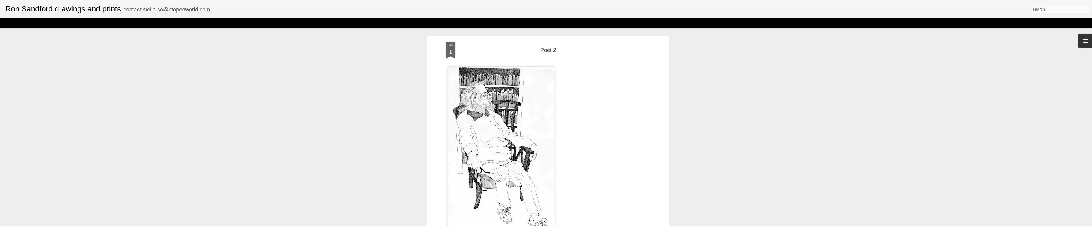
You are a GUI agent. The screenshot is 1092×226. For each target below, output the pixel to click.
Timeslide (117, 22)
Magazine (44, 22)
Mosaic (63, 22)
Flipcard (25, 22)
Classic (9, 22)
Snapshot (98, 22)
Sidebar (79, 22)
